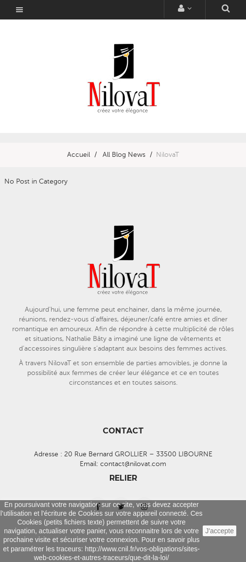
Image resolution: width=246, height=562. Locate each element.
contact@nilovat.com (133, 464)
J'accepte (219, 531)
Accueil (78, 154)
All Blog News (124, 154)
